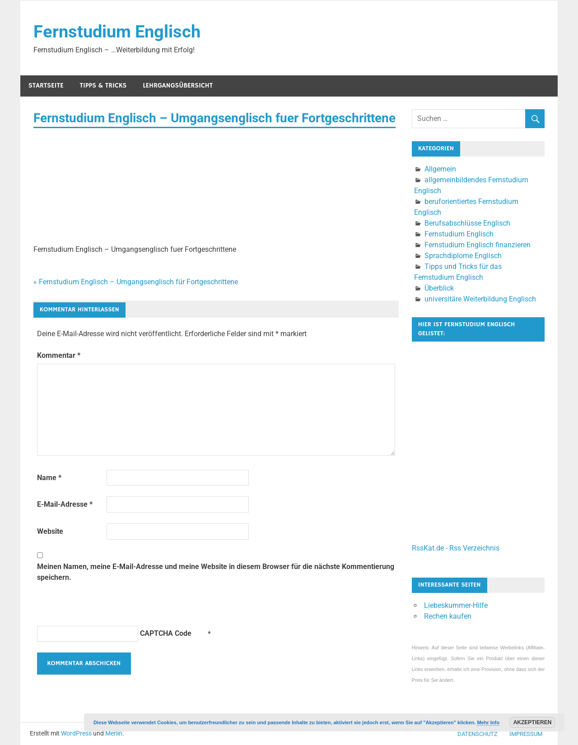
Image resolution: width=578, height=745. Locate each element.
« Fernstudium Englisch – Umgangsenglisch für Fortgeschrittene (135, 282)
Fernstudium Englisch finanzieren (477, 245)
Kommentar (58, 355)
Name (49, 477)
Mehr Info (488, 722)
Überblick (439, 288)
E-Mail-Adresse (65, 504)
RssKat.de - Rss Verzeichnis (455, 548)
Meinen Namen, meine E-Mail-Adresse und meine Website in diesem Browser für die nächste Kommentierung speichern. (215, 572)
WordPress (76, 733)
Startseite (46, 85)
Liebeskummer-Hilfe (456, 605)
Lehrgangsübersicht (178, 85)
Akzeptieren (532, 722)
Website (50, 531)
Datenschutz (477, 734)
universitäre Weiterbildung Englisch (480, 299)
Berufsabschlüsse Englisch (467, 223)
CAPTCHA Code (165, 633)
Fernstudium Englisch (116, 32)
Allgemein (440, 169)
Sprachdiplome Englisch (463, 255)
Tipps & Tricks (103, 85)
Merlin (113, 733)
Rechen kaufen (447, 616)
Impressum (525, 734)
